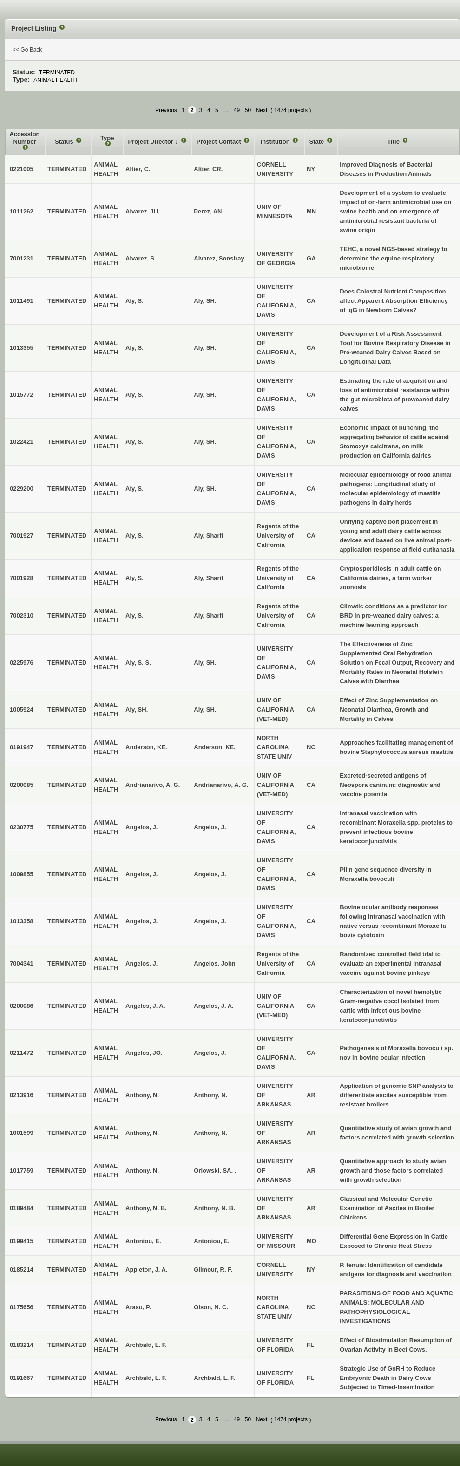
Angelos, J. (210, 827)
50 (248, 110)
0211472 (21, 1052)
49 (237, 110)
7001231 (21, 258)
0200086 (21, 1005)
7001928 (21, 577)
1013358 (21, 921)
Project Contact (220, 141)
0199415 (21, 1241)
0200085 (21, 784)
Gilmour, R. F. (213, 1269)
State (317, 141)
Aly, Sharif (208, 535)
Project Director (151, 141)
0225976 (21, 662)
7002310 (21, 615)
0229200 (21, 488)
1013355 (21, 347)
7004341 (21, 963)
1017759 (21, 1170)
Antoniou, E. (212, 1241)
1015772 (21, 394)
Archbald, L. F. (214, 1377)
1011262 (21, 211)
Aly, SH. (205, 300)
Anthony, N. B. (214, 1208)
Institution (276, 141)
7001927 (21, 535)
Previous (166, 110)
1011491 (21, 300)
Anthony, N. (210, 1095)
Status (65, 141)
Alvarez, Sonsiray (219, 258)
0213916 (21, 1095)
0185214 (21, 1269)
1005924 (21, 709)
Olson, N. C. (211, 1307)
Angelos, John (215, 963)
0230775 (21, 827)
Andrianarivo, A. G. (221, 784)
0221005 (21, 169)
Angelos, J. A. (213, 1005)
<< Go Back (27, 50)
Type (107, 137)
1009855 (21, 874)
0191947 (21, 747)
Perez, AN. (208, 211)
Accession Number (25, 138)
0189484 (21, 1208)
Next (262, 110)
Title (394, 141)
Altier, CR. (208, 169)
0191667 (21, 1377)
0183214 (21, 1344)
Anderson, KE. (215, 747)
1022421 (21, 441)
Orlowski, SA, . (215, 1170)
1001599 (21, 1132)
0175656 (21, 1307)
